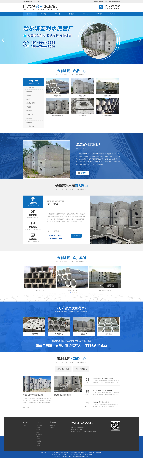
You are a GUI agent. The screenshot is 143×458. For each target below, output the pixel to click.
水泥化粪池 (31, 87)
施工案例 (71, 14)
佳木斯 (71, 454)
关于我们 (43, 14)
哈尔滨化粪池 (74, 452)
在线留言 (99, 14)
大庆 (74, 454)
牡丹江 (67, 454)
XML (109, 1)
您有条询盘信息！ (115, 1)
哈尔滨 (58, 454)
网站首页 (29, 14)
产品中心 (57, 14)
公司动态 (52, 425)
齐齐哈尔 (62, 454)
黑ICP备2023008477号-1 (57, 452)
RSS (106, 1)
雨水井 (29, 122)
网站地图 (101, 1)
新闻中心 (85, 14)
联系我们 (112, 14)
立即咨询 (76, 236)
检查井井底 (31, 103)
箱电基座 (30, 114)
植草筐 (29, 95)
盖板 (28, 99)
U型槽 (29, 107)
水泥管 (29, 111)
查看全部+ (30, 126)
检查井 (29, 91)
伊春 (80, 454)
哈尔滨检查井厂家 (89, 452)
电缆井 (29, 118)
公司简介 (25, 425)
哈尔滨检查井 (81, 452)
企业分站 (96, 1)
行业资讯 (52, 427)
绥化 (77, 454)
